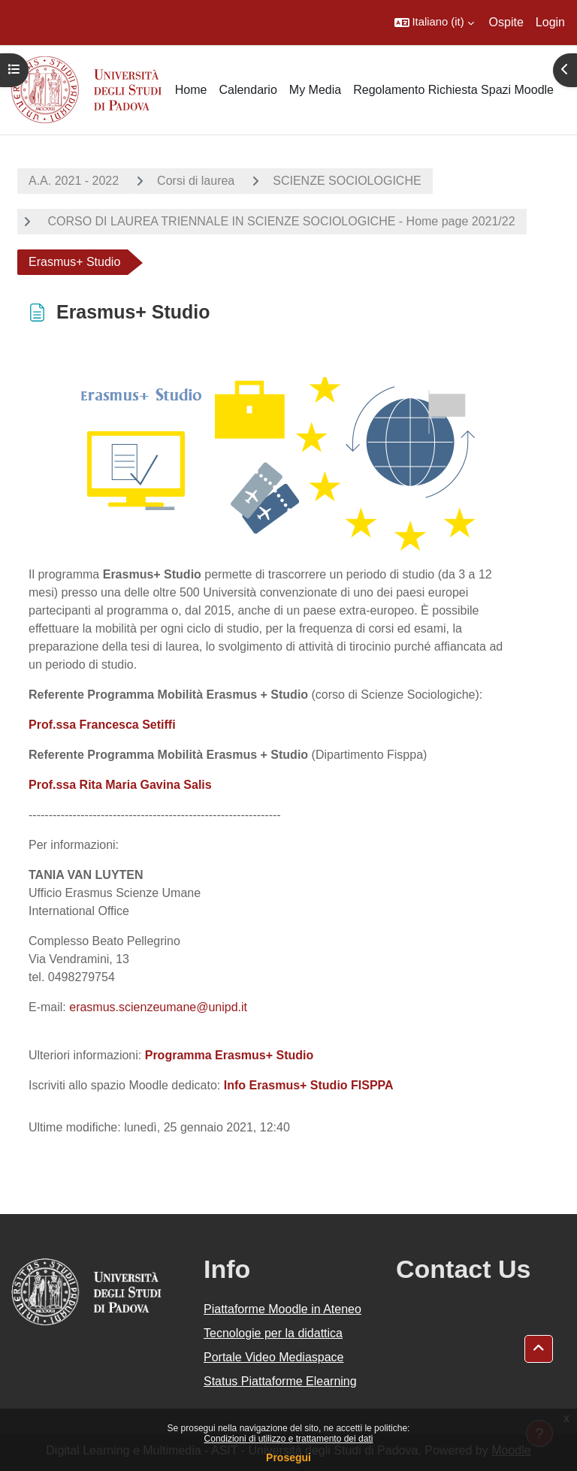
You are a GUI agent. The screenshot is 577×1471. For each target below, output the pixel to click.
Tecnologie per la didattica (273, 1333)
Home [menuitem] (191, 89)
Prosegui (288, 1457)
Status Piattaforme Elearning (280, 1381)
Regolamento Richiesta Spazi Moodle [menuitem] (453, 89)
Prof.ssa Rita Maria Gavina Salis (120, 784)
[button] (434, 22)
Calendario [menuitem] (247, 89)
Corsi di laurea (195, 180)
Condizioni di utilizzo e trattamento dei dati (288, 1438)
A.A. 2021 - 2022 (74, 180)
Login (550, 22)
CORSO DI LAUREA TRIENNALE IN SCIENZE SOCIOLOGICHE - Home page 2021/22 (279, 221)
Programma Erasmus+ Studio (229, 1055)
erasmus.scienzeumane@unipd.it (158, 1007)
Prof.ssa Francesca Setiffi (102, 724)
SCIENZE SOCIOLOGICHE (347, 180)
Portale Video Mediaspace (274, 1357)
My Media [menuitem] (315, 89)
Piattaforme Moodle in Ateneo (282, 1309)
